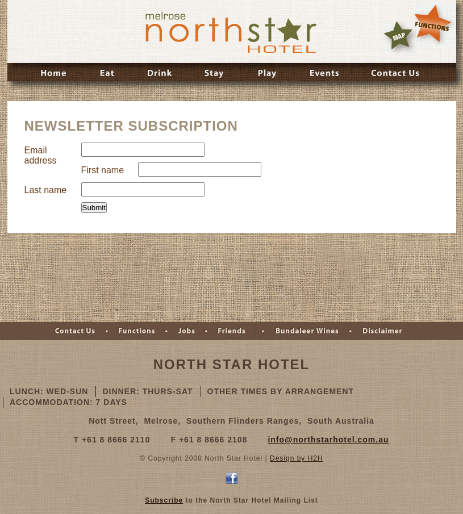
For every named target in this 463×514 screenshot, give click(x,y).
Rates (435, 26)
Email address (40, 155)
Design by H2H (296, 458)
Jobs (186, 331)
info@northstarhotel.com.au (328, 439)
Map (399, 37)
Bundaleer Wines (306, 331)
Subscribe (164, 500)
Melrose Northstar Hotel (230, 31)
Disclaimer (382, 331)
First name (102, 170)
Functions (136, 331)
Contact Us (74, 331)
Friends (234, 331)
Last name (45, 190)
